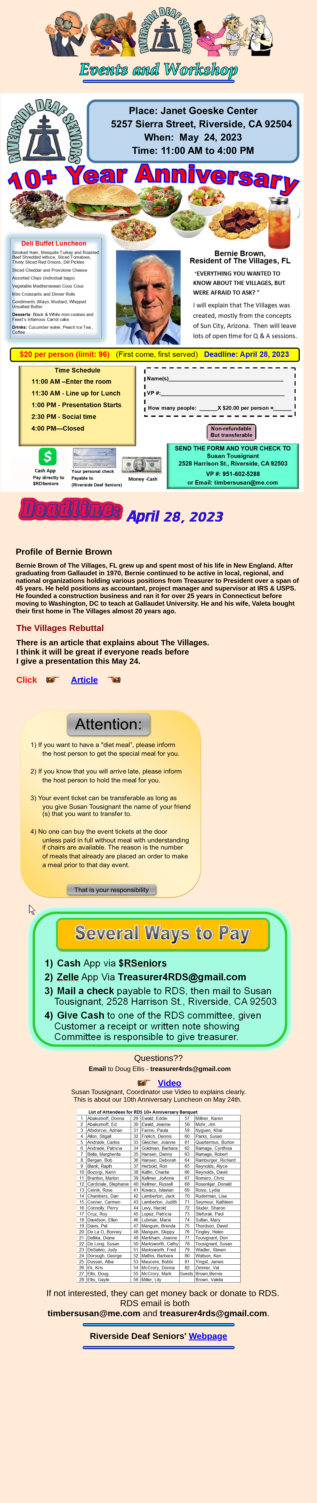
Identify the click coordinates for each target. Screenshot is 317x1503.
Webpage (208, 1336)
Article (84, 680)
